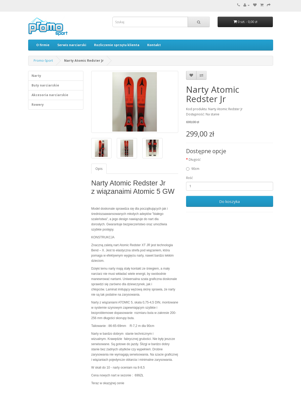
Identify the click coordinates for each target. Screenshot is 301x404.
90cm (192, 168)
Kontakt (154, 45)
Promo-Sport (43, 60)
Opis (98, 168)
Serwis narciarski (71, 45)
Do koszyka (229, 201)
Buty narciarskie (45, 85)
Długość (195, 159)
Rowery (38, 104)
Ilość (189, 178)
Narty (36, 75)
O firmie (43, 45)
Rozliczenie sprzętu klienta (116, 45)
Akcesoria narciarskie (50, 95)
